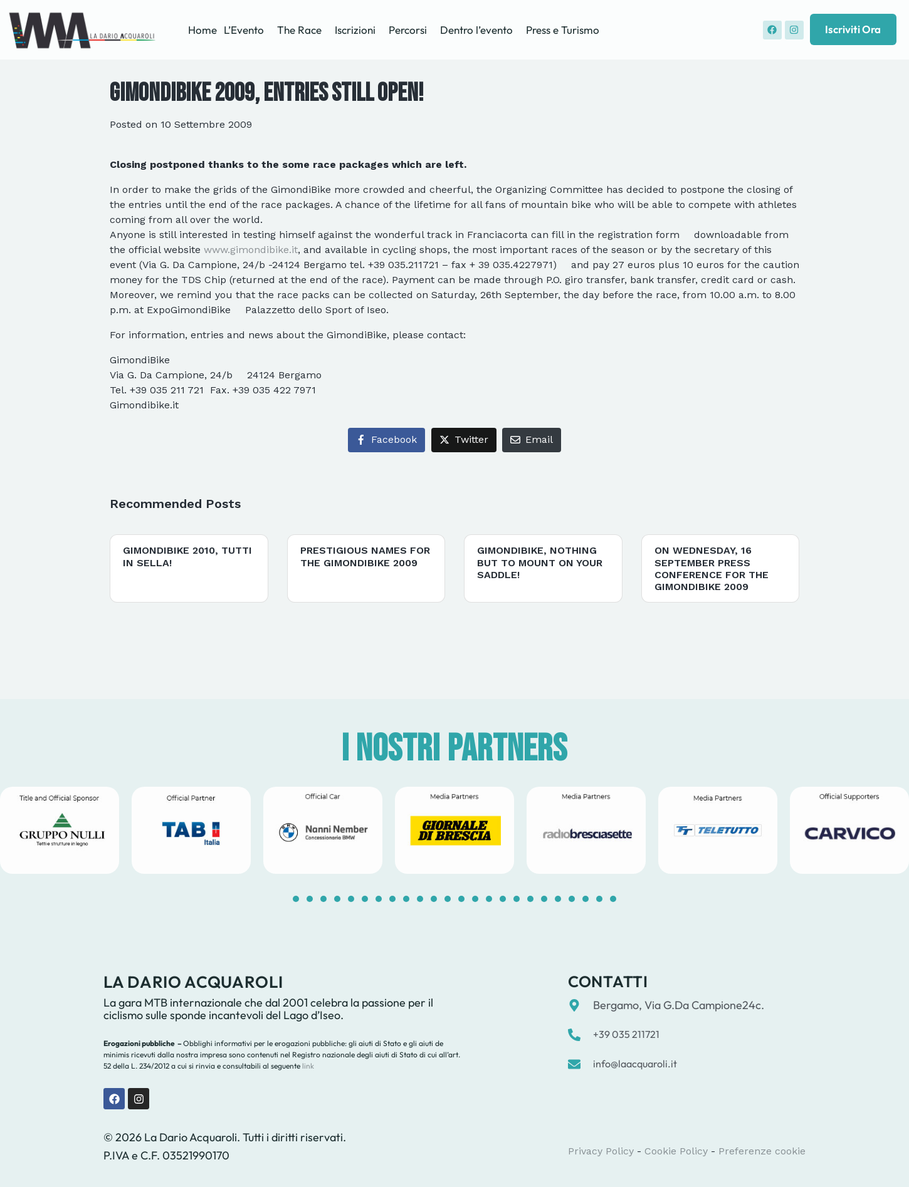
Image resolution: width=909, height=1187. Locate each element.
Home (202, 30)
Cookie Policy (676, 1151)
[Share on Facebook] (386, 440)
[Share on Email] (531, 440)
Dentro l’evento (476, 30)
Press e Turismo (562, 30)
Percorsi (408, 30)
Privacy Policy (601, 1151)
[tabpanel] (191, 830)
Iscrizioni (355, 30)
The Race (299, 30)
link (307, 1065)
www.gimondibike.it (251, 250)
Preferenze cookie (762, 1151)
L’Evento (244, 30)
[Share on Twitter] (464, 440)
